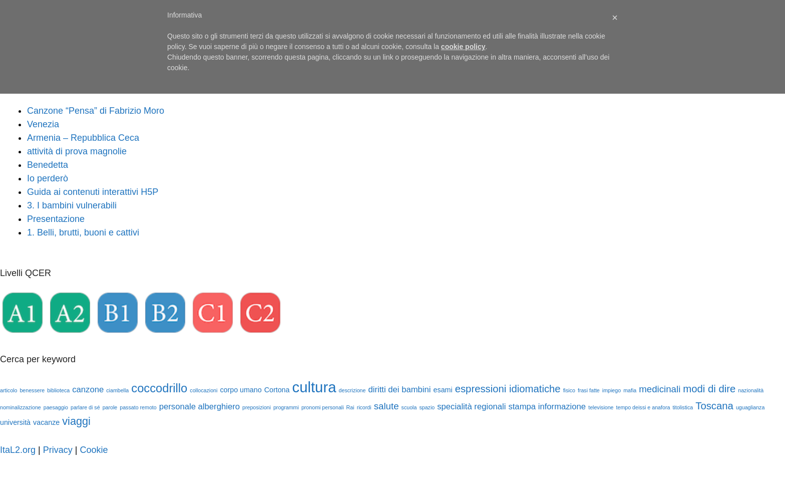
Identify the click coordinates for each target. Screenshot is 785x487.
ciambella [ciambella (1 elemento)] (117, 390)
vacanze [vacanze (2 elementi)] (46, 422)
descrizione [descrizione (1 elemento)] (352, 390)
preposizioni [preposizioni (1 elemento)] (256, 407)
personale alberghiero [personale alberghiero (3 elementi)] (199, 406)
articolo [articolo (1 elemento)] (8, 390)
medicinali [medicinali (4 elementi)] (659, 389)
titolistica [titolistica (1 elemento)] (682, 407)
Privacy (58, 450)
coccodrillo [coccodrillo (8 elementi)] (159, 388)
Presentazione (56, 219)
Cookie (94, 450)
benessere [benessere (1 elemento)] (32, 390)
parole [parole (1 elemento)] (110, 407)
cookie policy (463, 47)
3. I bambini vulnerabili (72, 205)
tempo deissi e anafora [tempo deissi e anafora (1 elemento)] (643, 407)
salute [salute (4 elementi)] (386, 406)
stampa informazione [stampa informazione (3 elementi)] (547, 406)
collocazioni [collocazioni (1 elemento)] (203, 390)
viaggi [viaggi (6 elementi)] (76, 421)
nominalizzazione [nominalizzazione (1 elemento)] (20, 407)
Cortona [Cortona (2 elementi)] (277, 390)
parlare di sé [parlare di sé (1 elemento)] (85, 407)
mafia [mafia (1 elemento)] (629, 390)
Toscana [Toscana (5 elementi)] (714, 405)
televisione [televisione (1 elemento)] (600, 407)
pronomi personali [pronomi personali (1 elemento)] (322, 407)
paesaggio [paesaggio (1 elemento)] (56, 407)
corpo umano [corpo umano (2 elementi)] (240, 390)
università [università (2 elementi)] (15, 422)
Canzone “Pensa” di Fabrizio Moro (95, 111)
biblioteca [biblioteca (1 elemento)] (58, 390)
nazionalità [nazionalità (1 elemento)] (750, 390)
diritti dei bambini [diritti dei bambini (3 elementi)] (399, 389)
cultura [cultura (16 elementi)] (314, 387)
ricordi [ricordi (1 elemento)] (364, 407)
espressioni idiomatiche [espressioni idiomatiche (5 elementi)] (508, 388)
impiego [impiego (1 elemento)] (611, 390)
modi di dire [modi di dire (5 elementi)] (709, 388)
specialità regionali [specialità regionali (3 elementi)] (471, 406)
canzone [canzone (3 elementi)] (88, 389)
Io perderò (47, 178)
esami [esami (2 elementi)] (443, 390)
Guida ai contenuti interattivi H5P (92, 192)
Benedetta (47, 165)
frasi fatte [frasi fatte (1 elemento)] (589, 390)
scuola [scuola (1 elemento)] (409, 407)
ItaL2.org (18, 450)
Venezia (43, 124)
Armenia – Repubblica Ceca (83, 138)
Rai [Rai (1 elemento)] (350, 407)
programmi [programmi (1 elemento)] (286, 407)
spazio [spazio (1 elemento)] (427, 407)
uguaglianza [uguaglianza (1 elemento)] (750, 407)
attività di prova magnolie (77, 151)
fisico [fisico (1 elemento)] (569, 390)
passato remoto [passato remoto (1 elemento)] (138, 407)
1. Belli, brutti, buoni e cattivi (83, 232)
